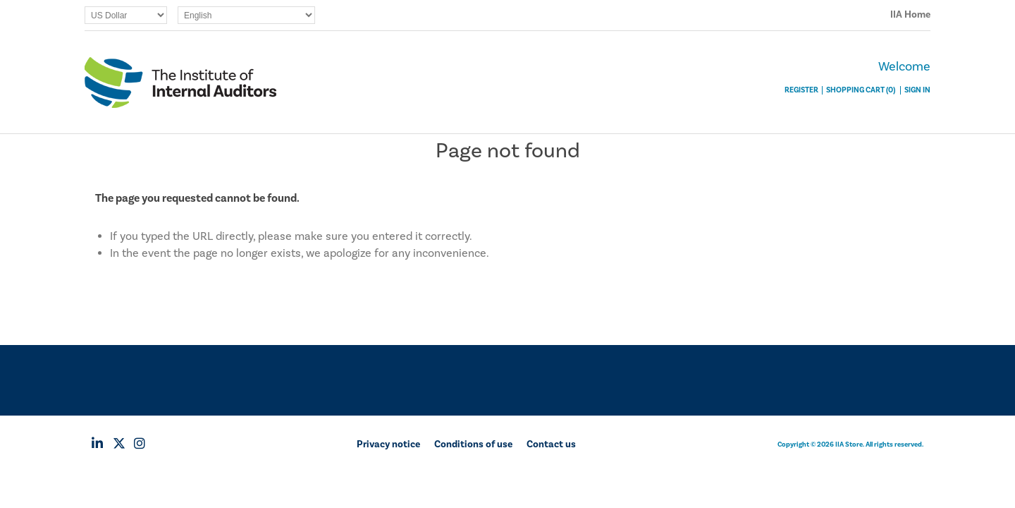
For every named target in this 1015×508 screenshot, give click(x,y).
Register (801, 90)
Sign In (917, 90)
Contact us (551, 444)
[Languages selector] (246, 15)
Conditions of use (473, 444)
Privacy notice (388, 444)
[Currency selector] (126, 15)
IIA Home (910, 14)
